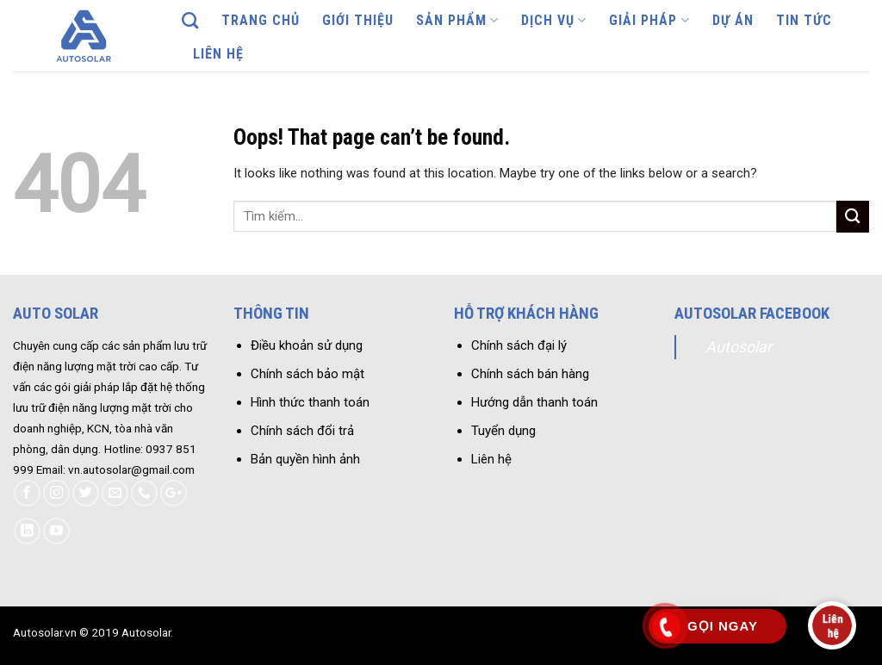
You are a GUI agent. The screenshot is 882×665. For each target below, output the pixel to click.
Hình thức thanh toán (310, 402)
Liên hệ (218, 54)
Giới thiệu (358, 20)
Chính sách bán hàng (530, 374)
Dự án (733, 20)
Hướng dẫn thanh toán (534, 402)
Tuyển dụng (503, 430)
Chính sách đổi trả (302, 430)
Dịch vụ (554, 20)
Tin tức (804, 20)
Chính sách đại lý (519, 345)
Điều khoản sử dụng (307, 345)
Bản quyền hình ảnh (305, 459)
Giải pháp (649, 20)
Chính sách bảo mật (307, 374)
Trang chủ (260, 20)
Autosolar (738, 347)
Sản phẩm (457, 20)
